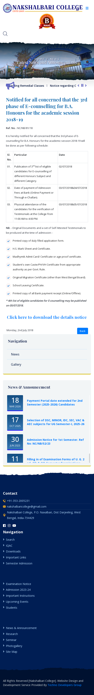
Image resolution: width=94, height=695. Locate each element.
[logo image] (43, 8)
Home (39, 59)
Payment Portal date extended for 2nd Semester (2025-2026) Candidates (54, 402)
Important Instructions (20, 596)
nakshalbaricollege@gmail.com (26, 506)
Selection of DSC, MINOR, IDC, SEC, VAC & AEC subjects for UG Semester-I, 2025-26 (55, 422)
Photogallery (14, 646)
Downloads (13, 551)
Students (11, 607)
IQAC (9, 545)
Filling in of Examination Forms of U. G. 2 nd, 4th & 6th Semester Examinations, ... (55, 461)
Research (12, 634)
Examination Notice (18, 584)
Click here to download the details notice (47, 317)
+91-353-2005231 (18, 501)
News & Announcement (21, 628)
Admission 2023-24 (18, 590)
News (54, 59)
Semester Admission (19, 563)
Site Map (11, 652)
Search (10, 539)
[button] (87, 8)
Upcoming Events (17, 601)
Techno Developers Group (65, 685)
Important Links (16, 557)
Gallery (16, 364)
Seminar (11, 640)
